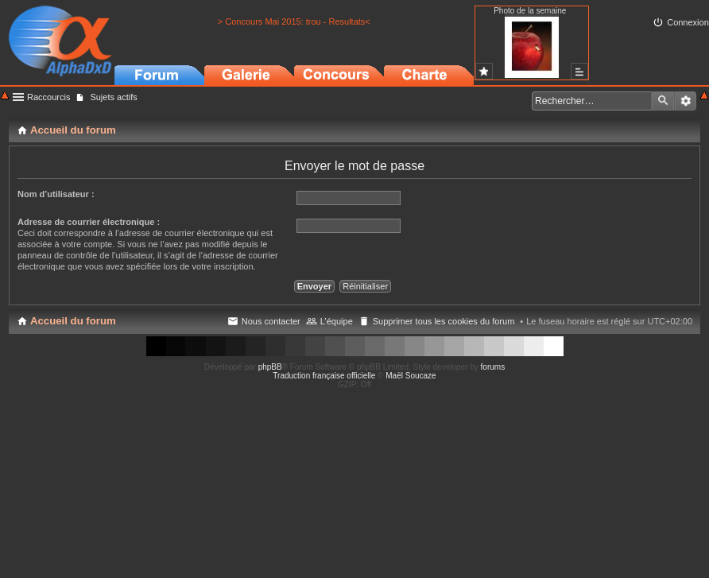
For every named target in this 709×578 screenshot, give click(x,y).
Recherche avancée (685, 101)
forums (493, 367)
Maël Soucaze (410, 375)
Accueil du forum (73, 321)
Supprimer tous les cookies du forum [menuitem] (444, 321)
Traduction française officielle (324, 375)
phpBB (270, 367)
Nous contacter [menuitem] (271, 321)
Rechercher (663, 101)
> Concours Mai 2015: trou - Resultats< (294, 21)
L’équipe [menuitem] (336, 321)
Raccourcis (48, 97)
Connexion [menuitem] (688, 22)
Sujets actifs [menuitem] (113, 97)
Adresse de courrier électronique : (88, 222)
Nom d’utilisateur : (56, 194)
